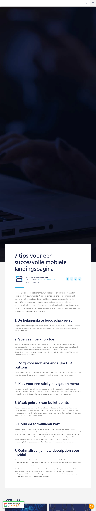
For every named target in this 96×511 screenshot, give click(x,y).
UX (38, 280)
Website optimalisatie (47, 280)
